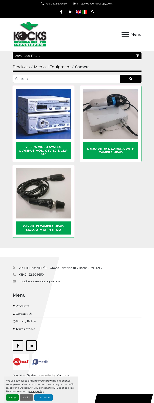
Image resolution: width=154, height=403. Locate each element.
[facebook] (61, 11)
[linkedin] (70, 11)
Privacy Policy (26, 321)
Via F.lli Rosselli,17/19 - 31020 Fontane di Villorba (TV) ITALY (60, 268)
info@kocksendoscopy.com (95, 3)
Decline (26, 397)
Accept (12, 397)
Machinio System (25, 375)
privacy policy (36, 391)
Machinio (63, 375)
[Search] (66, 79)
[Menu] (125, 34)
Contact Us (24, 313)
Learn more (43, 397)
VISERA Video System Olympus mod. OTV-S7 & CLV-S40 (43, 150)
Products (22, 306)
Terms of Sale (25, 329)
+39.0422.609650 (56, 3)
